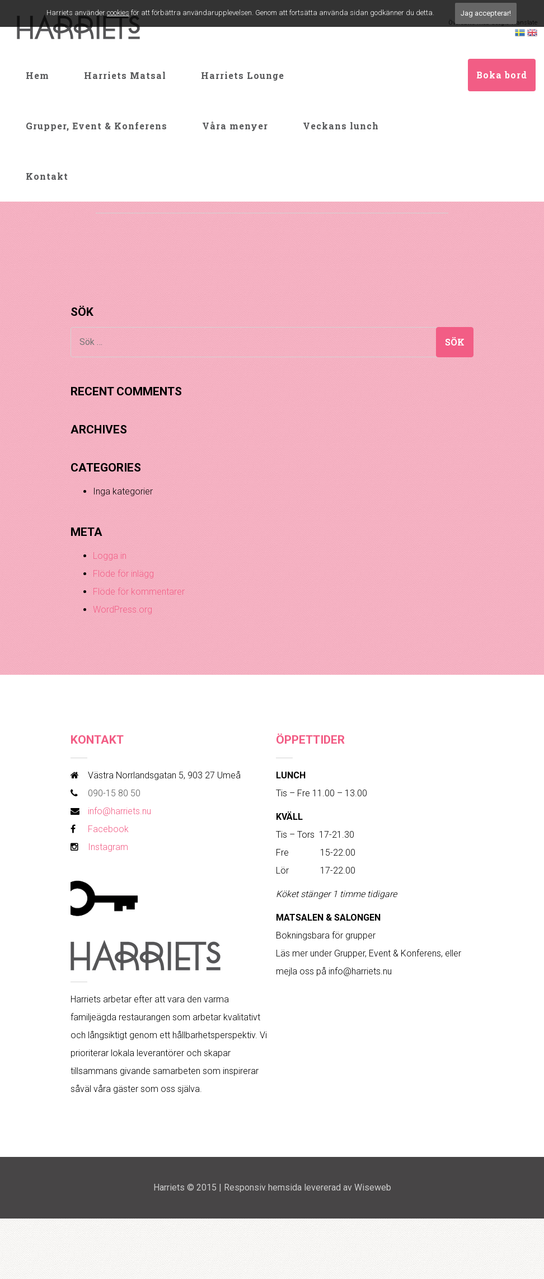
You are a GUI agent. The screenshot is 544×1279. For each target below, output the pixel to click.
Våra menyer (235, 126)
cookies (118, 12)
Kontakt (47, 176)
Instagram (108, 847)
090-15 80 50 (114, 793)
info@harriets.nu (119, 811)
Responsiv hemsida (263, 1187)
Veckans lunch (341, 126)
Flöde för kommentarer (139, 591)
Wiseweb (372, 1187)
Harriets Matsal (125, 75)
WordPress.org (122, 609)
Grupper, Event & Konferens (96, 126)
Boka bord (501, 75)
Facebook (108, 829)
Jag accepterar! (486, 13)
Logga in (109, 555)
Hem (37, 75)
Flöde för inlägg (123, 573)
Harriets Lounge (242, 75)
